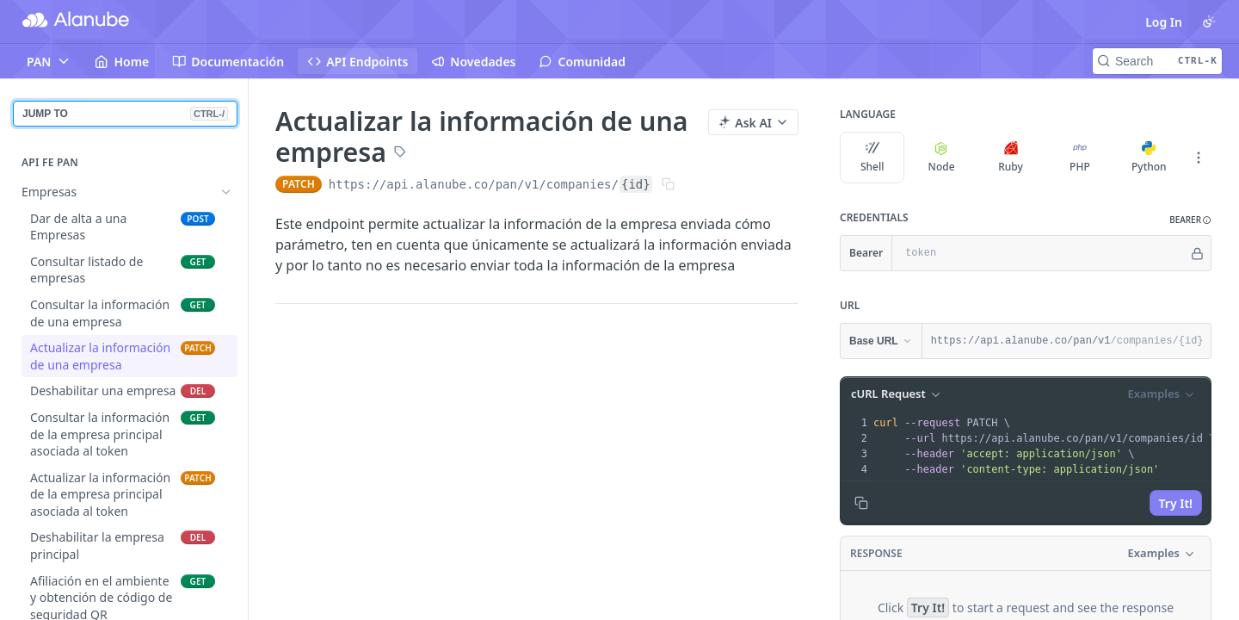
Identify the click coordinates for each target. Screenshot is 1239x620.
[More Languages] (1198, 157)
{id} (635, 184)
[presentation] (1043, 446)
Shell (872, 157)
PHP (1079, 157)
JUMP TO (125, 114)
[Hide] (1197, 253)
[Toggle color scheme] (1209, 21)
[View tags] (400, 153)
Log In (1163, 22)
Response (876, 553)
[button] (1190, 220)
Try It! (1176, 503)
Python (1149, 157)
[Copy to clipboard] (861, 503)
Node (941, 157)
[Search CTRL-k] (1157, 61)
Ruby (1010, 157)
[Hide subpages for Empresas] (226, 192)
